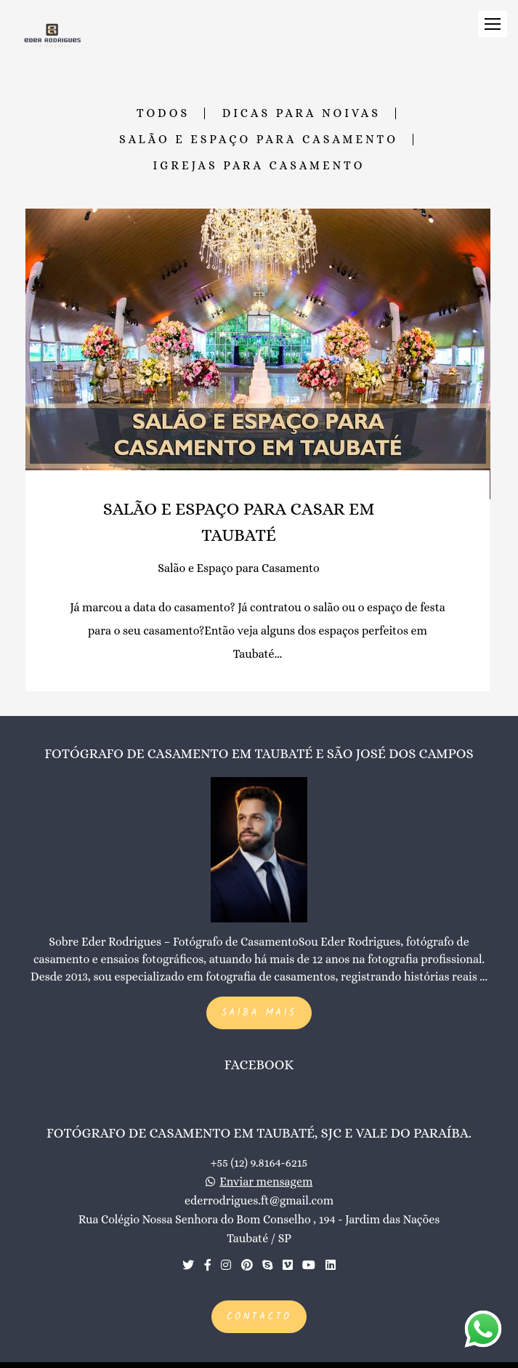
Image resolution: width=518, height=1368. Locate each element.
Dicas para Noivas (301, 113)
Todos (163, 113)
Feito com (259, 1356)
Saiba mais (259, 994)
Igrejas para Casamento (259, 166)
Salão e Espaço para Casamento (258, 139)
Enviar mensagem (265, 1164)
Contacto (259, 1298)
